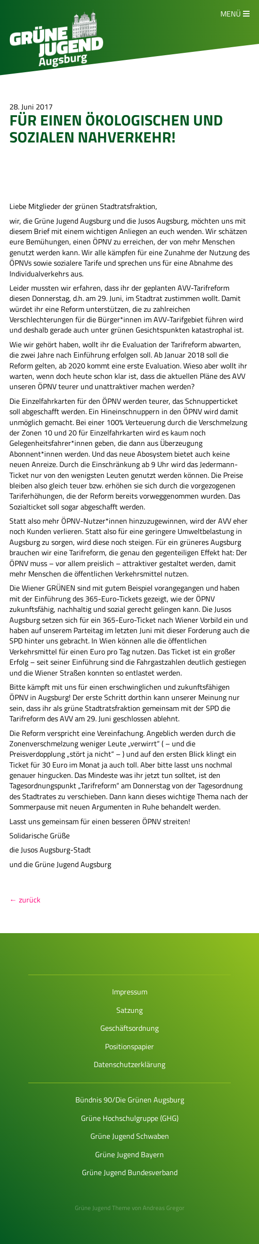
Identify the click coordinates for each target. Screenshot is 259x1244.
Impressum (129, 991)
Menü (230, 13)
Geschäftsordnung (129, 1028)
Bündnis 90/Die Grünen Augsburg (129, 1099)
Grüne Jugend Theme (102, 1207)
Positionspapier (129, 1046)
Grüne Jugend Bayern (129, 1154)
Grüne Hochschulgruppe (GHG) (129, 1118)
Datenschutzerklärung (129, 1064)
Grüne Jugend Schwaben (129, 1136)
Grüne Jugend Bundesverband (130, 1172)
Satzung (129, 1010)
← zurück (24, 899)
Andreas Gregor (164, 1207)
